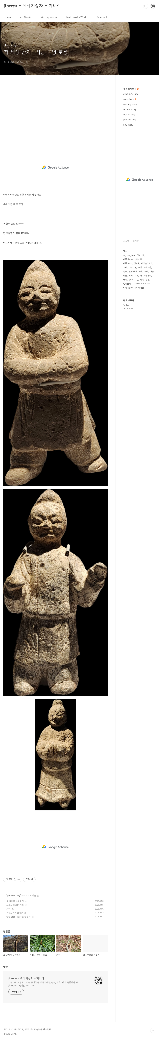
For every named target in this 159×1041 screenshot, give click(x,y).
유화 (146, 271)
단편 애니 (133, 271)
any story (128, 124)
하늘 (125, 275)
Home (7, 17)
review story (129, 109)
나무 (131, 267)
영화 (131, 279)
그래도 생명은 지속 (15, 904)
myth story (129, 114)
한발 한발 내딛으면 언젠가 (18, 916)
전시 (139, 255)
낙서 (131, 275)
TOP (152, 1030)
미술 (152, 271)
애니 (125, 279)
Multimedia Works (77, 17)
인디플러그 (128, 283)
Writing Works (49, 17)
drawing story (130, 93)
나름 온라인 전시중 (131, 263)
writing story (130, 104)
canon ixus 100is (142, 283)
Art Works (25, 17)
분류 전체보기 (131, 88)
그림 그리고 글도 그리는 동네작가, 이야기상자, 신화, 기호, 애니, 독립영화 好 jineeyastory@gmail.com (43, 984)
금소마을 (147, 267)
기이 (8, 908)
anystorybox (129, 255)
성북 (142, 279)
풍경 (147, 279)
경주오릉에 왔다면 (14, 912)
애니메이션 (139, 287)
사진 (136, 279)
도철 (140, 267)
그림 (125, 267)
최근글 (126, 240)
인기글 (136, 240)
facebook (102, 17)
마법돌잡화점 (146, 263)
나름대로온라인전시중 (132, 259)
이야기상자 (128, 287)
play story (129, 99)
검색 (145, 6)
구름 (141, 271)
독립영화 (147, 275)
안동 (125, 271)
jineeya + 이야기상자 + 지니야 (32, 6)
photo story (13, 895)
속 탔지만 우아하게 (15, 901)
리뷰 (136, 275)
